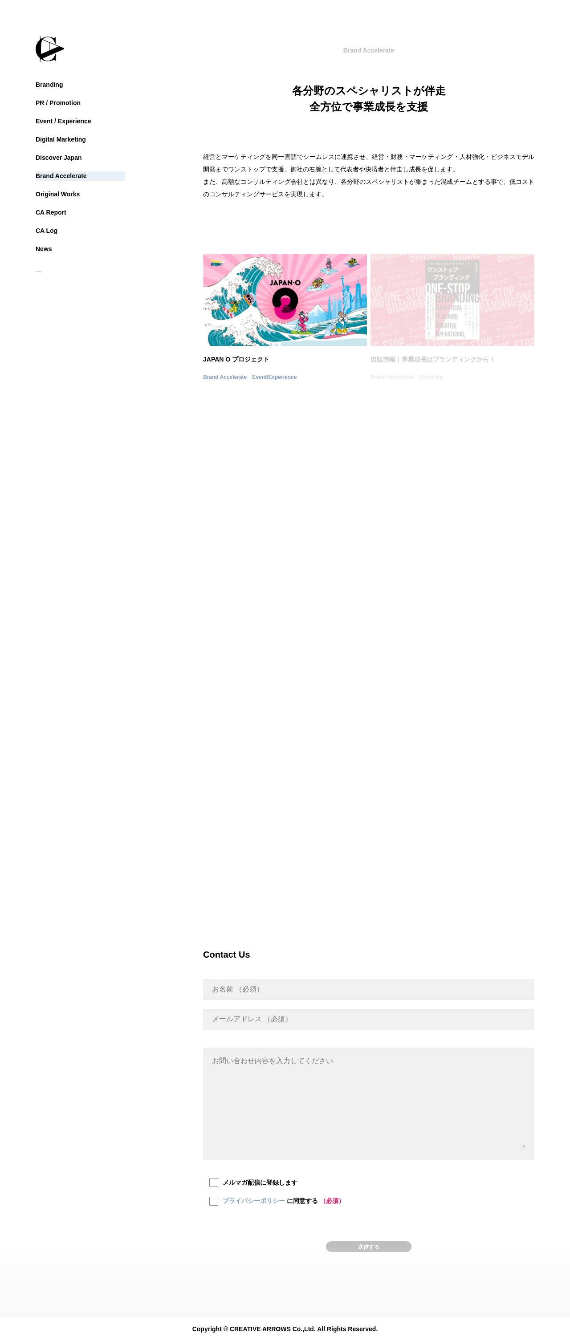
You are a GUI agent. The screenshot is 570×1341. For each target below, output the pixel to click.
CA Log (46, 230)
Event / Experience (63, 121)
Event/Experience (274, 377)
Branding (49, 84)
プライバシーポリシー (254, 1200)
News (44, 248)
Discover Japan (59, 157)
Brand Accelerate (61, 175)
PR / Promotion (58, 102)
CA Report (51, 212)
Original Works (58, 194)
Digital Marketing (61, 139)
